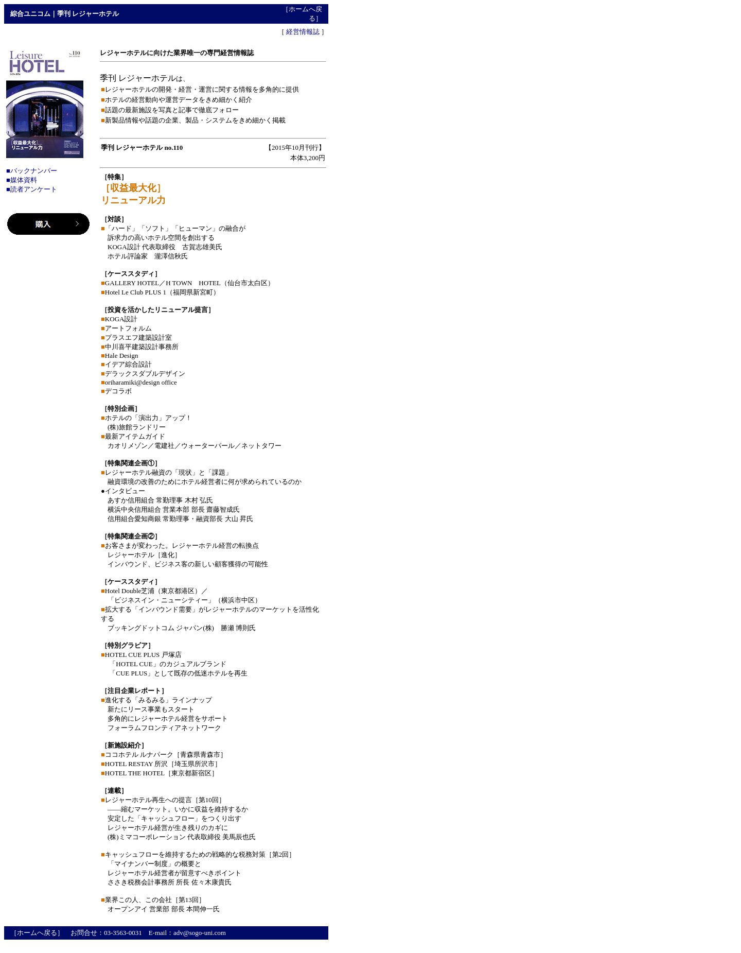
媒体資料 (23, 180)
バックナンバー (33, 171)
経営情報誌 (303, 32)
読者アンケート (33, 189)
